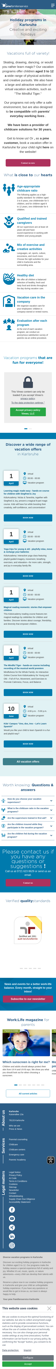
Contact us (28, 883)
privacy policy (28, 398)
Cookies (13, 1184)
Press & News (15, 1129)
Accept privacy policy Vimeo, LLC (28, 412)
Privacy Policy (15, 1175)
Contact (12, 1193)
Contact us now (28, 163)
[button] (16, 968)
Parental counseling (18, 1139)
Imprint (27, 1350)
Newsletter (14, 1190)
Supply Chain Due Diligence (22, 1199)
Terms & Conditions (18, 1181)
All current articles (28, 1093)
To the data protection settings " (28, 402)
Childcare (13, 1144)
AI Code (13, 1178)
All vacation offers (35, 761)
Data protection (10, 1350)
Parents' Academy (17, 1159)
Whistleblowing (16, 1196)
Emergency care (16, 1154)
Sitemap (13, 1187)
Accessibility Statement (19, 1202)
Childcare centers (17, 1149)
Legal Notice (15, 1172)
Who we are (14, 1126)
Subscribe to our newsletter (28, 998)
